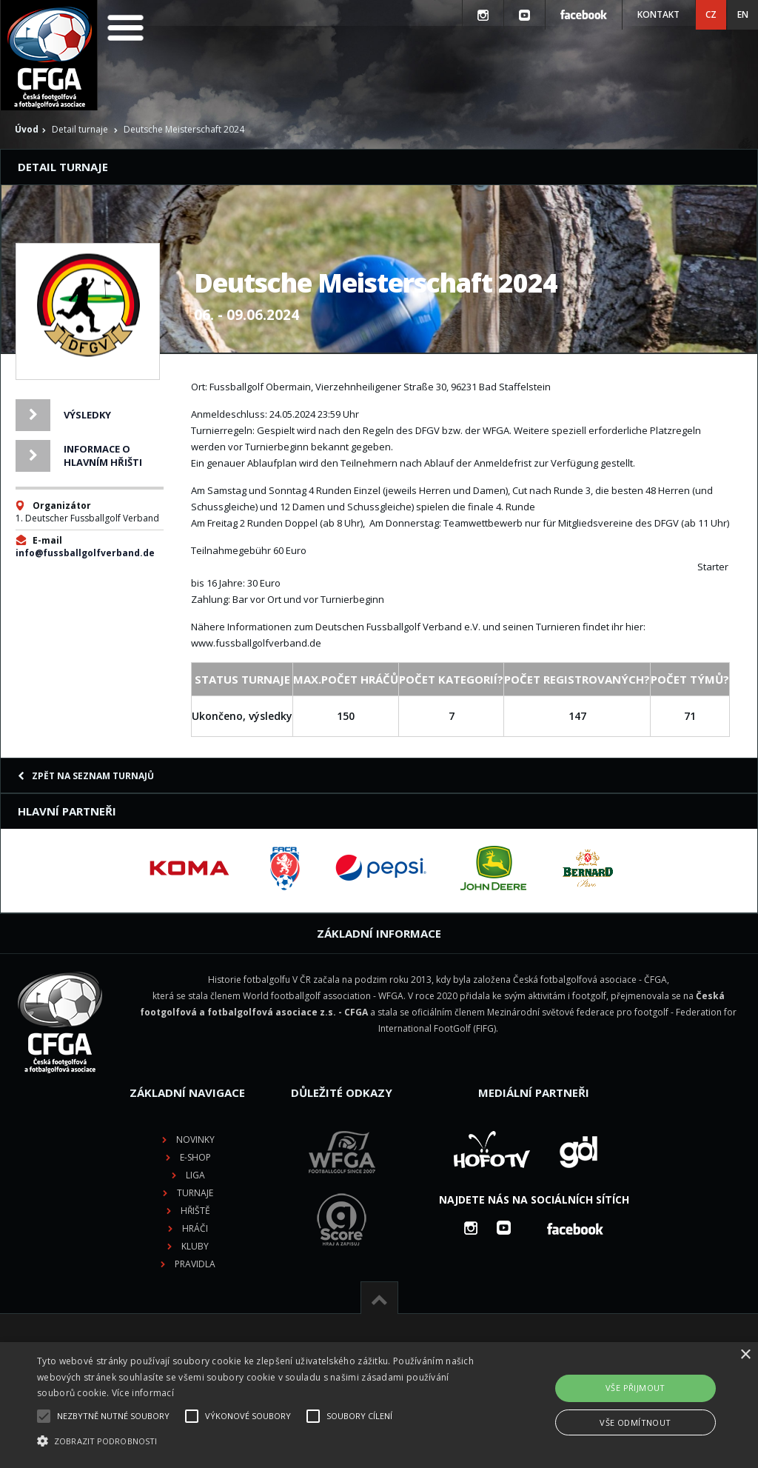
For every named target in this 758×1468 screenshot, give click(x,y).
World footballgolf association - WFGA (323, 996)
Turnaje (195, 1193)
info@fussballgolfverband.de (85, 553)
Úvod (26, 129)
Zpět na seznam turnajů (86, 776)
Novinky (195, 1139)
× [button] (745, 1355)
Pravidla (195, 1264)
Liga (195, 1175)
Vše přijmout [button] (635, 1387)
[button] (259, 1441)
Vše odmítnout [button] (635, 1422)
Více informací (143, 1393)
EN (742, 14)
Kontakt (658, 14)
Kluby (195, 1246)
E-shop (195, 1157)
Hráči (195, 1228)
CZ (711, 14)
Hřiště (195, 1210)
